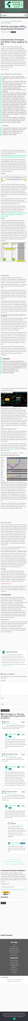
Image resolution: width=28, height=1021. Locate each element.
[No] (26, 1016)
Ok (14, 1018)
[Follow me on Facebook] (3, 15)
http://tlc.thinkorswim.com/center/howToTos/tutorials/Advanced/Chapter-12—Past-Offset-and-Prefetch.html (14, 214)
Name (2, 698)
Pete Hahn (13, 734)
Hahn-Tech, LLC (12, 979)
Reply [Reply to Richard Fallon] (23, 791)
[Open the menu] (25, 15)
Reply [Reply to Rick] (23, 721)
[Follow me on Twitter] (1, 15)
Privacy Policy (14, 953)
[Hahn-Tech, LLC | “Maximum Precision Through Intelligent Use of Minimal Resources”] (14, 4)
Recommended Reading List (14, 950)
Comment (3, 680)
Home (2, 21)
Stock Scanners (14, 970)
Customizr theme (17, 981)
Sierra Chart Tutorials (14, 960)
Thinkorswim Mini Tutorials (14, 964)
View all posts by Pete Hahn (8, 666)
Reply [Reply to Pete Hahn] (23, 734)
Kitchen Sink (7, 21)
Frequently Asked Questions (14, 951)
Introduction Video (14, 946)
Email (2, 704)
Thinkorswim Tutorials (14, 962)
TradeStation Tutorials (14, 965)
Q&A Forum (11, 448)
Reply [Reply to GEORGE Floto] (23, 754)
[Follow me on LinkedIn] (6, 15)
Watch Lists (14, 972)
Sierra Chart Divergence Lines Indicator (16, 864)
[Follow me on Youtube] (5, 15)
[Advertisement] (12, 144)
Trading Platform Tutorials (14, 948)
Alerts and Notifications (14, 969)
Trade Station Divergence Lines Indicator (12, 861)
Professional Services (14, 955)
